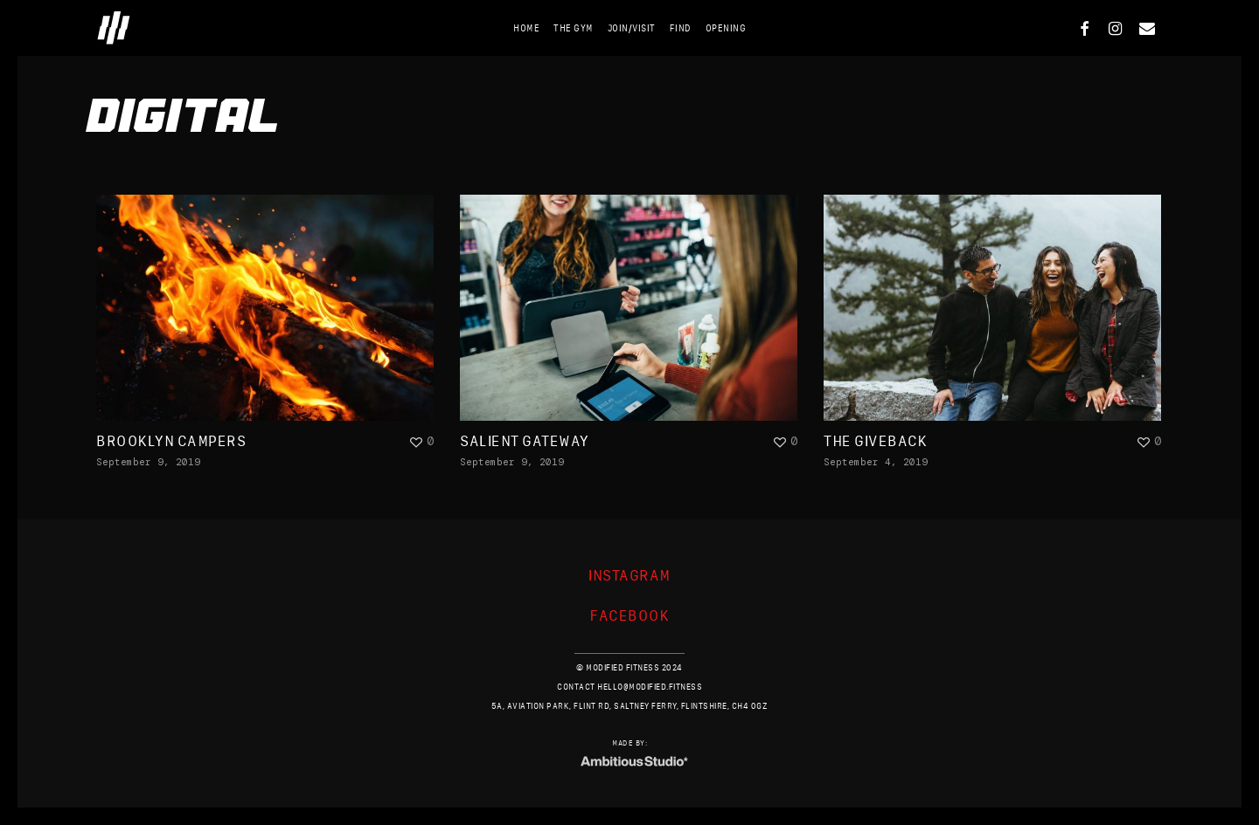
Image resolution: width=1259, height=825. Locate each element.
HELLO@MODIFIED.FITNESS (649, 687)
